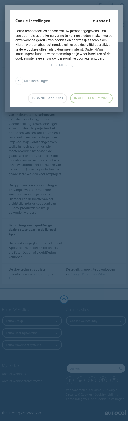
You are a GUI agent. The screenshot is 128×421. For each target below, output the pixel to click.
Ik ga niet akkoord (47, 98)
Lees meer (62, 65)
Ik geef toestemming (91, 98)
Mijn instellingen (32, 81)
